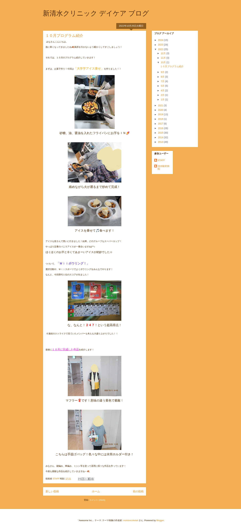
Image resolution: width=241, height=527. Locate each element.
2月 (163, 95)
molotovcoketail (130, 520)
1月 (163, 99)
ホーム (96, 491)
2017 (161, 123)
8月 (163, 76)
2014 (161, 137)
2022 (161, 49)
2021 (161, 105)
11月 (163, 57)
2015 (161, 132)
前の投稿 (138, 491)
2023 (161, 44)
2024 (161, 40)
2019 (161, 114)
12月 (163, 53)
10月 (163, 62)
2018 (161, 119)
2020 (161, 110)
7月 (163, 81)
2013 (161, 142)
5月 (163, 85)
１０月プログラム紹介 (64, 36)
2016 (161, 128)
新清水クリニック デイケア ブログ (96, 13)
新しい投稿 (52, 491)
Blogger (160, 520)
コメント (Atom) (97, 500)
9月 (163, 72)
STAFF (161, 160)
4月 (163, 90)
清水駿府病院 (163, 167)
